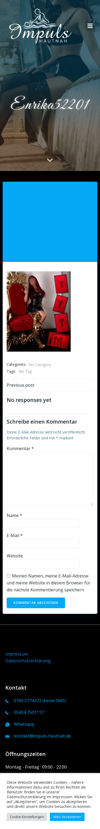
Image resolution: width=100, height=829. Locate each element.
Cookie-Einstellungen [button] (27, 816)
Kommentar (20, 448)
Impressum (16, 654)
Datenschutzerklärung (28, 661)
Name (14, 515)
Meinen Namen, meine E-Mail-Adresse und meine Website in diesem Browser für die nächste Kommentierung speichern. (48, 582)
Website (15, 556)
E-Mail (15, 535)
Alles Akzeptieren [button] (67, 816)
